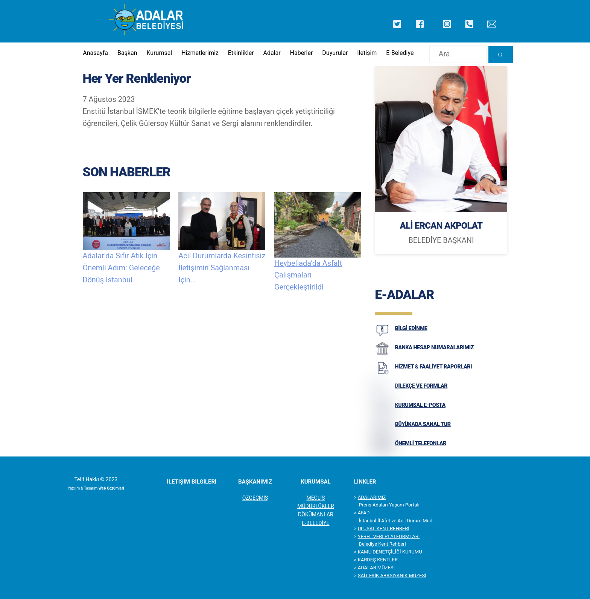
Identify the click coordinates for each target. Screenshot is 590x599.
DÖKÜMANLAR (315, 514)
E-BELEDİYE (315, 523)
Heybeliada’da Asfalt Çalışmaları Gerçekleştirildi (308, 275)
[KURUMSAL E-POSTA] (382, 412)
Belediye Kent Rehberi (382, 544)
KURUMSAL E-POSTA (420, 405)
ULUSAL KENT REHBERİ (383, 528)
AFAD (364, 513)
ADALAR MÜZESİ (376, 567)
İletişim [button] (367, 52)
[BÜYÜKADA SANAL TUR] (382, 431)
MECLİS (315, 498)
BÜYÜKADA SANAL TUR (422, 424)
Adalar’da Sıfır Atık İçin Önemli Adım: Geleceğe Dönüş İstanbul (121, 268)
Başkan (127, 52)
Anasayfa (95, 52)
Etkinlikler (241, 52)
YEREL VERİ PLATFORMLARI (389, 536)
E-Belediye (400, 52)
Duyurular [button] (335, 52)
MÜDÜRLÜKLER (315, 506)
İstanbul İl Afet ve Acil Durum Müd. (396, 520)
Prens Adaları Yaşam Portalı (389, 505)
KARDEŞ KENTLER (378, 560)
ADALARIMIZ (372, 497)
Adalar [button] (271, 52)
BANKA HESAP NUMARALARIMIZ (434, 347)
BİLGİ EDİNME (411, 328)
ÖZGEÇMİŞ (255, 498)
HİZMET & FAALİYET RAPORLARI (433, 367)
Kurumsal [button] (159, 52)
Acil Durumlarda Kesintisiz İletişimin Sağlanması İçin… (221, 268)
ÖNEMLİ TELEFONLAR (420, 443)
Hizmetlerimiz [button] (200, 52)
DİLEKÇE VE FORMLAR (421, 386)
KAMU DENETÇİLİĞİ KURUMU (390, 552)
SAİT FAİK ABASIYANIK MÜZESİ (392, 575)
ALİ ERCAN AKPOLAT (441, 225)
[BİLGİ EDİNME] (382, 335)
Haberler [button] (301, 52)
